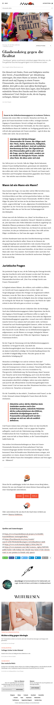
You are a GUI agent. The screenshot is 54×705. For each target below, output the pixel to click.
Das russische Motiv (8, 663)
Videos (19, 695)
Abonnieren (19, 689)
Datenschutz (37, 697)
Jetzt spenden (35, 688)
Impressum (29, 697)
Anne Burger (8, 102)
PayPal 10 (34, 496)
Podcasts (26, 695)
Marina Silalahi (12, 656)
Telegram (12, 695)
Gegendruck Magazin (27, 700)
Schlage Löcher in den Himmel (12, 650)
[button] (5, 558)
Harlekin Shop (38, 700)
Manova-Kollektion (15, 514)
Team (21, 697)
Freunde (16, 697)
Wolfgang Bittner (13, 671)
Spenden (19, 496)
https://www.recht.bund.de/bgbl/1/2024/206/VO (23, 544)
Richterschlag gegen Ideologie (14, 635)
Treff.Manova (15, 700)
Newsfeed (33, 695)
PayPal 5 (27, 496)
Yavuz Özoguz (20, 671)
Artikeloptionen (43, 45)
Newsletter (41, 695)
